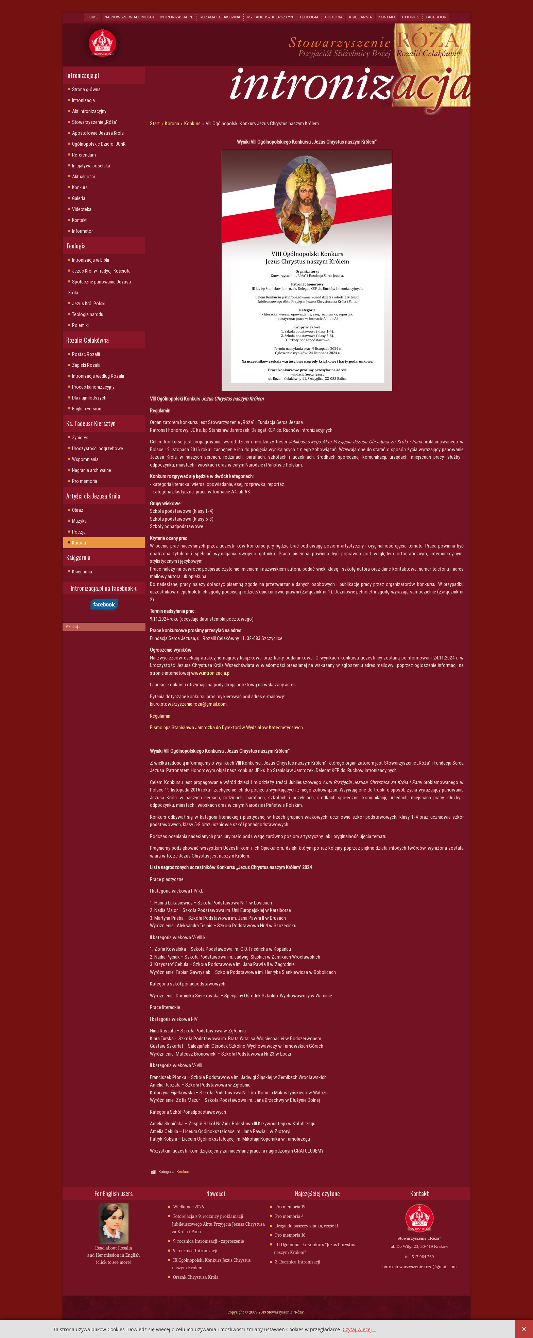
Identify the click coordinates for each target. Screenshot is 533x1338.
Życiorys (80, 437)
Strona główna (86, 89)
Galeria (78, 198)
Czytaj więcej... (359, 1330)
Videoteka (81, 209)
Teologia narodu (87, 314)
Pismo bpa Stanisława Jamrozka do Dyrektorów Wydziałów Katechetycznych (226, 727)
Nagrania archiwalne (91, 470)
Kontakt (387, 17)
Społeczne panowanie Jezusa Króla (99, 287)
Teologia (309, 17)
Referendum (84, 155)
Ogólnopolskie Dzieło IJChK (98, 144)
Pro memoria (84, 481)
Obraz (77, 510)
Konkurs (80, 187)
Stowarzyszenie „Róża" (95, 122)
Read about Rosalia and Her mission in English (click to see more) (113, 1256)
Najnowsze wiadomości (129, 17)
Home (92, 17)
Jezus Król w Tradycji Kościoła (101, 271)
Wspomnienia (85, 459)
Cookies (410, 17)
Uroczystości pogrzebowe (97, 448)
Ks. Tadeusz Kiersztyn (270, 17)
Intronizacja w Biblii (90, 260)
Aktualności (83, 176)
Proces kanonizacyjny (93, 387)
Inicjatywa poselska (91, 165)
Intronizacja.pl (176, 17)
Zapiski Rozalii (86, 365)
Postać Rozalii (86, 354)
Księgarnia (360, 17)
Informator (82, 231)
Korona (79, 542)
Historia (334, 17)
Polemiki (80, 325)
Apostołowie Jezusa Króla (98, 133)
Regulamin (160, 716)
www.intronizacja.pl (210, 673)
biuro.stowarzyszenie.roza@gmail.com (188, 704)
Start (155, 123)
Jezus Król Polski (88, 303)
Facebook (436, 17)
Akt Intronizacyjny (89, 111)
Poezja (79, 532)
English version (86, 408)
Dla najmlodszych (89, 398)
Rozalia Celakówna (220, 17)
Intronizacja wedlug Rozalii (98, 376)
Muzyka (79, 521)
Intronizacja (83, 100)
